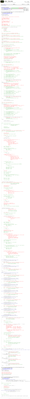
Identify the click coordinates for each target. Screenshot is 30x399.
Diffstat (2, 7)
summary (4, 4)
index (5, 1)
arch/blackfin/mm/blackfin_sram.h (7, 368)
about (2, 4)
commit (12, 4)
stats (15, 4)
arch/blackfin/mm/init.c (5, 9)
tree (9, 4)
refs (6, 4)
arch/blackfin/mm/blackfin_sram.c (7, 13)
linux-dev (10, 1)
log (8, 4)
